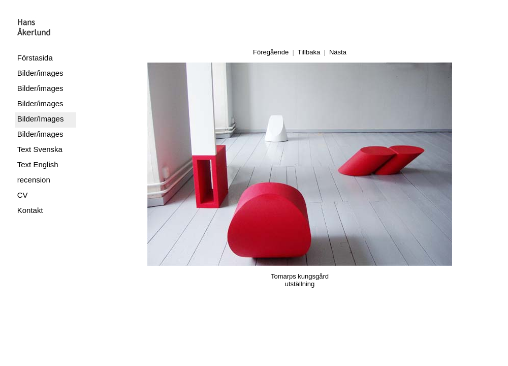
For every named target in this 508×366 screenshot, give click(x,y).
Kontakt (30, 210)
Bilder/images (40, 73)
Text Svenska (39, 149)
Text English (37, 164)
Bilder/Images (40, 118)
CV (22, 195)
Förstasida (35, 57)
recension (33, 179)
